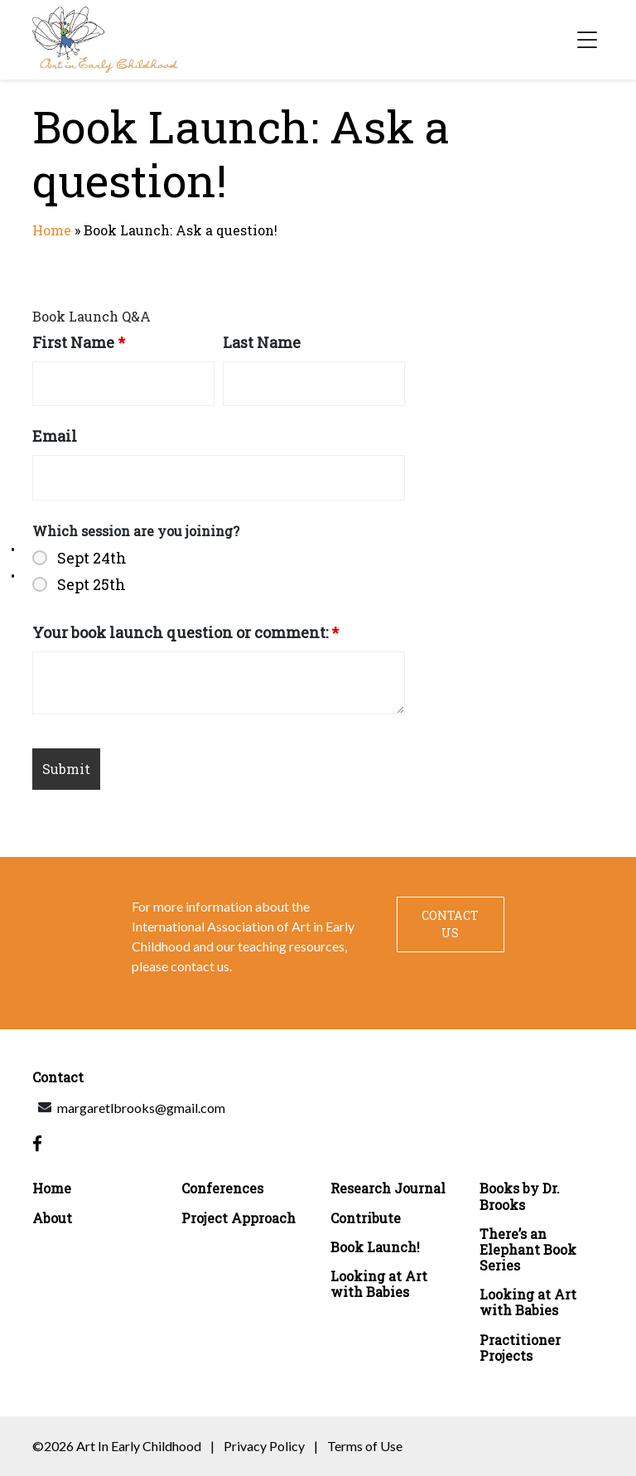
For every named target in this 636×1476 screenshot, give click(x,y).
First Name (78, 342)
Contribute (365, 1218)
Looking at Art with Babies (378, 1283)
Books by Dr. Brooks (519, 1196)
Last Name (262, 342)
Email (54, 436)
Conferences (222, 1188)
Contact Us (450, 924)
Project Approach (238, 1218)
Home (51, 230)
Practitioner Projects (520, 1347)
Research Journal (388, 1188)
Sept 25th (91, 584)
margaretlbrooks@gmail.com (141, 1107)
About (52, 1218)
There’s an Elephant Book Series (527, 1250)
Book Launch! (375, 1247)
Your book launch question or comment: (185, 632)
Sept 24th (92, 557)
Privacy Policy (264, 1446)
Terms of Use (364, 1446)
